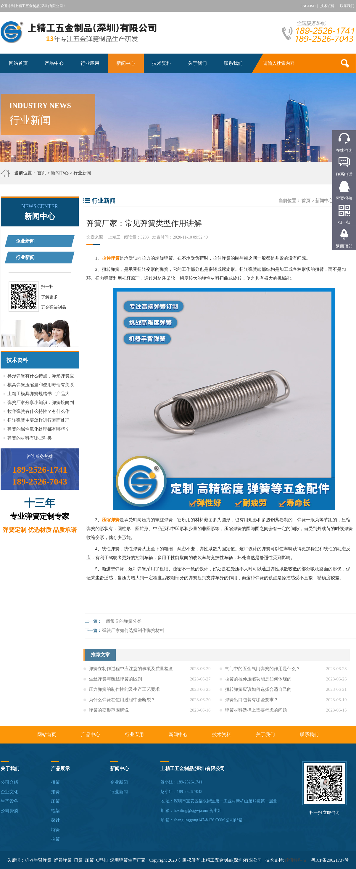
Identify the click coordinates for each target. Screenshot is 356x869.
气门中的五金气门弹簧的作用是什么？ (262, 670)
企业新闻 (25, 241)
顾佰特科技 (295, 860)
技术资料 (327, 6)
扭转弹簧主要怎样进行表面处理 (38, 420)
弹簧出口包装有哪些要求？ (251, 701)
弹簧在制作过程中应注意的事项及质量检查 (131, 670)
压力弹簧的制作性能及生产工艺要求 (124, 691)
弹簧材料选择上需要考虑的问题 (256, 711)
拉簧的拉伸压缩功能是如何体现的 (258, 680)
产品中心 (54, 63)
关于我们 (197, 63)
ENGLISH (307, 6)
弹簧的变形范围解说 (109, 711)
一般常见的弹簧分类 (123, 621)
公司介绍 (9, 782)
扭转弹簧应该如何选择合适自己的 (258, 691)
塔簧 (55, 829)
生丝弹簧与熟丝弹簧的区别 (115, 680)
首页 (41, 172)
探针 (55, 820)
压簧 (55, 801)
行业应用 (89, 63)
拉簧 (55, 839)
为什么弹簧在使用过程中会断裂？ (122, 701)
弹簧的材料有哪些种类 (29, 438)
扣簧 (55, 791)
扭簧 (55, 782)
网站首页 (18, 63)
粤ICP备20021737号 (330, 860)
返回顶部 (344, 246)
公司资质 (9, 810)
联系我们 (347, 6)
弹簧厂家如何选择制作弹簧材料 (135, 630)
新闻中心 (125, 63)
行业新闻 (82, 172)
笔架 (55, 810)
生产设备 (9, 801)
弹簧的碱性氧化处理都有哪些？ (38, 429)
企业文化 (9, 791)
